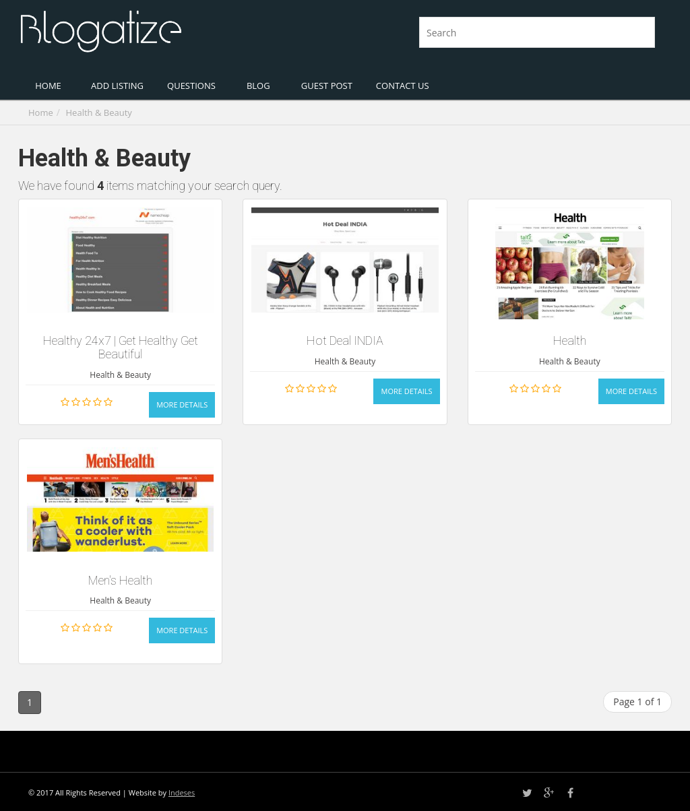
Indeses (181, 792)
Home (40, 112)
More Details (182, 404)
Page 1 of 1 (637, 701)
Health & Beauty (99, 112)
